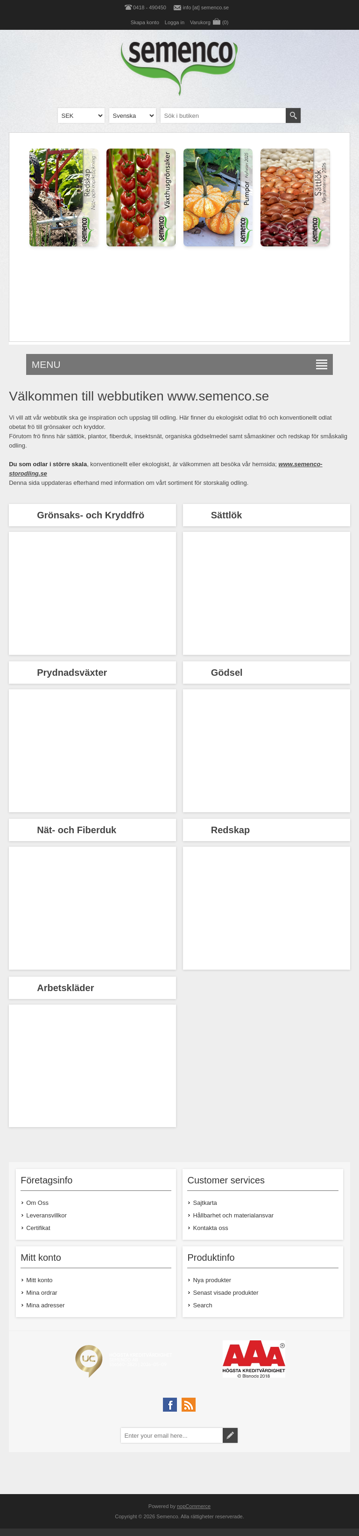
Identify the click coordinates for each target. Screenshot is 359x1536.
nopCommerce (194, 1506)
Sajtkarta (205, 1202)
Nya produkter (212, 1280)
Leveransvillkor (46, 1215)
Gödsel (227, 672)
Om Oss (37, 1202)
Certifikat (38, 1227)
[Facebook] (170, 1405)
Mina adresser (45, 1305)
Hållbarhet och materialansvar (233, 1215)
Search (202, 1305)
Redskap (230, 830)
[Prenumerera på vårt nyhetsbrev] (172, 1435)
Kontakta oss (210, 1227)
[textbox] (223, 115)
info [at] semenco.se (206, 7)
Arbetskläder (65, 988)
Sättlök (226, 515)
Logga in (174, 22)
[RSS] (189, 1405)
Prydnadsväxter (72, 672)
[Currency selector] (81, 115)
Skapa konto (145, 22)
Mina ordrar (41, 1292)
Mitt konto (39, 1280)
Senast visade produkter (225, 1292)
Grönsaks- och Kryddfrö (90, 515)
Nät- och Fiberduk (76, 830)
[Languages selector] (132, 115)
